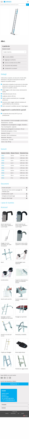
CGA (18, 413)
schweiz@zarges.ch (10, 400)
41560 (2, 173)
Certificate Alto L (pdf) (7, 194)
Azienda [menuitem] (4, 408)
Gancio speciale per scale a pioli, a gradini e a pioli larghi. (7, 225)
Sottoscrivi (14, 384)
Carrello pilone (4, 280)
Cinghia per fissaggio (6, 352)
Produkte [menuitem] (4, 404)
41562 (2, 175)
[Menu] (2, 2)
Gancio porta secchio (6, 299)
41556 (2, 168)
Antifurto (3, 368)
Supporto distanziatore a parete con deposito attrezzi (21, 281)
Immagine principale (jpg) (8, 196)
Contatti (22, 413)
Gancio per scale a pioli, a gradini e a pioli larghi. (21, 244)
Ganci (2, 262)
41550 (2, 160)
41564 (2, 178)
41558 (2, 170)
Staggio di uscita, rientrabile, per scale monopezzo (6, 245)
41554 (2, 165)
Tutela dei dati (13, 413)
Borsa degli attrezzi (20, 352)
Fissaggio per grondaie (21, 317)
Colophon (6, 413)
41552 (2, 163)
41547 (2, 155)
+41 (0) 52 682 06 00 (9, 398)
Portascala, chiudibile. (20, 334)
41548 (2, 158)
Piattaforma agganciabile (21, 368)
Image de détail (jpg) (7, 198)
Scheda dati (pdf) (6, 187)
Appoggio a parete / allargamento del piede (7, 317)
